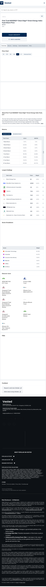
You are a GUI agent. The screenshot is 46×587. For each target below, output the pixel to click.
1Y (17, 54)
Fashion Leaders (29, 476)
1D (3, 54)
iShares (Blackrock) (31, 471)
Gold (18, 469)
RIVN (31, 203)
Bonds (27, 469)
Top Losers (4, 478)
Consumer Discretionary (19, 475)
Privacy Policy (18, 484)
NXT (31, 215)
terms (17, 582)
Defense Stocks (21, 477)
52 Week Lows (35, 476)
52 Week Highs (22, 476)
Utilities (3, 474)
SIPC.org (19, 513)
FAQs (30, 45)
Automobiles (38, 473)
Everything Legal (25, 484)
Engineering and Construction (11, 472)
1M (10, 54)
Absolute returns (6, 134)
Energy (36, 474)
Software (25, 472)
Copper (14, 469)
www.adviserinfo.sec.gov (7, 509)
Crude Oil (3, 469)
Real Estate (31, 469)
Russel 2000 (8, 471)
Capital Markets (17, 473)
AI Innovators (31, 474)
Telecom (11, 473)
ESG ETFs (28, 470)
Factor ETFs (33, 470)
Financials (26, 474)
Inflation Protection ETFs (21, 470)
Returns (9, 45)
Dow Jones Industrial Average (16, 471)
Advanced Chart (27, 54)
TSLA (31, 191)
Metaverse (4, 476)
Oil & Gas (3, 472)
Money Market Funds (6, 470)
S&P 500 (3, 471)
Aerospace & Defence (33, 472)
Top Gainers (23, 473)
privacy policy (22, 582)
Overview (3, 45)
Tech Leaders (4, 477)
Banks (28, 473)
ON (31, 187)
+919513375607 (17, 413)
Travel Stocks (27, 477)
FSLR (31, 195)
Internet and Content (5, 473)
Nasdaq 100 (39, 470)
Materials (7, 474)
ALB (31, 211)
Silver (7, 469)
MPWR (31, 183)
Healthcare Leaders (34, 477)
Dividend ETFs (13, 470)
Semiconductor (32, 473)
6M (14, 54)
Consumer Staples (5, 475)
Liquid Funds (22, 469)
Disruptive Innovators (29, 475)
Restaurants (40, 472)
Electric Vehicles (10, 476)
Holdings (15, 45)
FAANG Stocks (9, 478)
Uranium (10, 469)
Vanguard (25, 471)
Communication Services (38, 475)
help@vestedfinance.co (8, 413)
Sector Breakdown (23, 45)
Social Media (11, 475)
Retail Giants (10, 477)
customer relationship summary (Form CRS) (34, 509)
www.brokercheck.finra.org (10, 513)
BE (31, 179)
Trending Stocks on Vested (18, 478)
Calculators (4, 484)
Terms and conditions (11, 484)
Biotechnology (20, 472)
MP (31, 207)
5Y (21, 54)
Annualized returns (17, 134)
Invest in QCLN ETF (14, 35)
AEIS (31, 199)
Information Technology (14, 474)
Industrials (21, 474)
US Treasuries (36, 469)
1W (7, 54)
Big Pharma (15, 477)
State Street (38, 471)
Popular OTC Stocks (27, 478)
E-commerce (16, 476)
